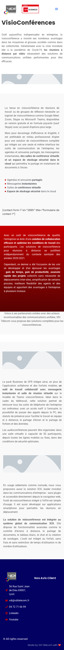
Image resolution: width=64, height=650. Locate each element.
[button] (56, 9)
